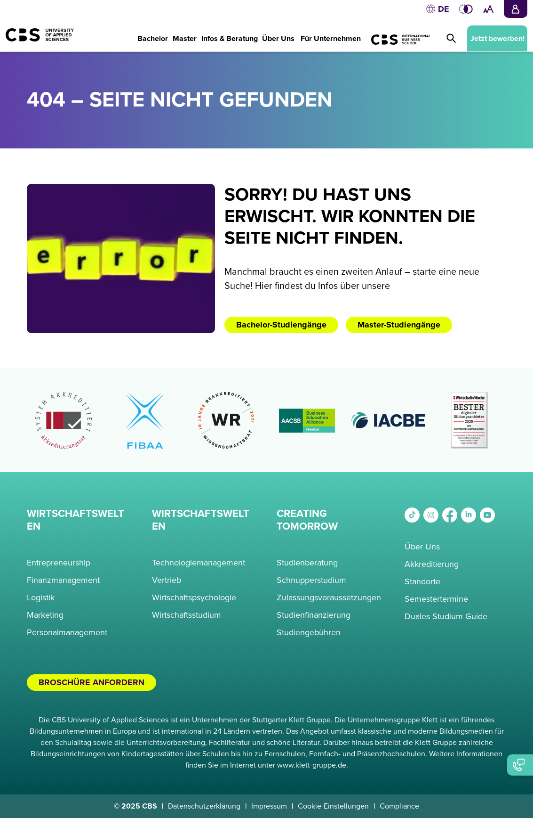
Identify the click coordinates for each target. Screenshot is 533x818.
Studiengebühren (309, 632)
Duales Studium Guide (446, 616)
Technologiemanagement (198, 562)
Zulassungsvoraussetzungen (329, 597)
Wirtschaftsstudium (186, 615)
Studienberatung (307, 562)
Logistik (41, 597)
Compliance (399, 806)
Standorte (422, 581)
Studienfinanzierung (313, 615)
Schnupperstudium (311, 580)
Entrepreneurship (58, 562)
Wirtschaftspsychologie (194, 597)
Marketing (45, 615)
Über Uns (422, 546)
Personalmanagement (67, 632)
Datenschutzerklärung (204, 806)
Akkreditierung (432, 564)
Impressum (269, 806)
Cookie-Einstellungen (333, 806)
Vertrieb (166, 580)
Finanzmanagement (63, 580)
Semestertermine (436, 599)
